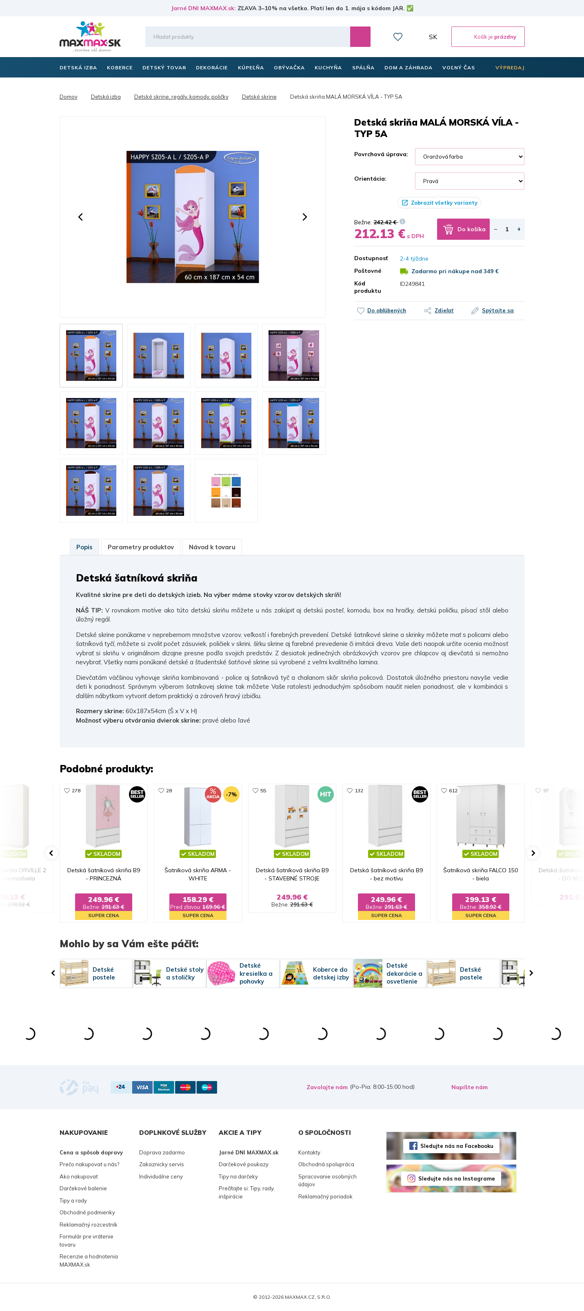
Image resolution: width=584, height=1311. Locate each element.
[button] (80, 217)
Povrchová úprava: (381, 154)
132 (359, 790)
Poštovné (367, 270)
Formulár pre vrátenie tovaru (86, 1240)
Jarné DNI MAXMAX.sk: (203, 8)
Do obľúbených (386, 310)
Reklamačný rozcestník (89, 1224)
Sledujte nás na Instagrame (456, 1178)
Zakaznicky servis (161, 1164)
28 (169, 790)
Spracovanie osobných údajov (327, 1180)
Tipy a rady (73, 1200)
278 (76, 790)
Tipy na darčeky (238, 1176)
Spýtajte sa (498, 310)
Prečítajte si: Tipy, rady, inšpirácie (247, 1192)
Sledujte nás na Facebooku (456, 1146)
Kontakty (309, 1152)
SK (433, 37)
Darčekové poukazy (244, 1164)
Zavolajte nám (327, 1087)
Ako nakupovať (79, 1176)
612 (453, 790)
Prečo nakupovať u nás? (89, 1164)
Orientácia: (370, 178)
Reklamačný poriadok (325, 1196)
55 (263, 790)
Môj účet (416, 37)
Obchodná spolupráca (326, 1164)
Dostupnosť (371, 258)
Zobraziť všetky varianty (444, 202)
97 (546, 790)
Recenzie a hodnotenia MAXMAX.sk (89, 1260)
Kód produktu (367, 287)
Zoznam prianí (398, 37)
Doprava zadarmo (162, 1152)
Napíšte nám (469, 1087)
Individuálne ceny (161, 1176)
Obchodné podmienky (87, 1212)
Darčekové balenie (83, 1188)
